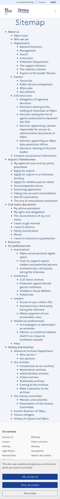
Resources (14, 242)
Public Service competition (36, 84)
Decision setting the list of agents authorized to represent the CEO (38, 117)
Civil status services (32, 279)
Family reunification (26, 230)
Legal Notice (8, 450)
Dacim (24, 54)
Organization (22, 43)
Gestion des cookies (41, 455)
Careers (18, 76)
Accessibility (37, 450)
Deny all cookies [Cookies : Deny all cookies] (30, 484)
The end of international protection (36, 200)
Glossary (35, 446)
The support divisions (33, 65)
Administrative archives (34, 373)
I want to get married (27, 223)
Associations (21, 249)
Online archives (29, 377)
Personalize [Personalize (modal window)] (30, 493)
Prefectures (26, 294)
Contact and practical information (35, 155)
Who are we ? (28, 354)
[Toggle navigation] (55, 11)
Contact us (7, 437)
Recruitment (27, 91)
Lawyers (19, 298)
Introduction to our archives (37, 366)
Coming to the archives (34, 384)
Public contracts (39, 441)
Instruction (26, 58)
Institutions (21, 275)
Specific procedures (26, 196)
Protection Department (34, 61)
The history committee (28, 396)
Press (17, 343)
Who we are (21, 39)
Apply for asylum (24, 170)
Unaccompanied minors (28, 185)
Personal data (9, 455)
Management (28, 50)
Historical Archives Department (33, 350)
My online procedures (27, 208)
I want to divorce (24, 227)
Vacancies (26, 80)
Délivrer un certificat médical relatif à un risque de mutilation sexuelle (38, 335)
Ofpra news (21, 35)
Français (42, 2)
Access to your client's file (36, 302)
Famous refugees (24, 414)
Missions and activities (33, 399)
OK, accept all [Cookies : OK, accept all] (30, 476)
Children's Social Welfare (35, 290)
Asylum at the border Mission (37, 73)
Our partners (27, 358)
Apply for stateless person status (34, 181)
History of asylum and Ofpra (31, 418)
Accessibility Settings (25, 2)
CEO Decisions (23, 95)
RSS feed (35, 437)
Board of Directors (31, 46)
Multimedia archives (32, 381)
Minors (18, 234)
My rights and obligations (29, 211)
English (53, 2)
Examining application (27, 189)
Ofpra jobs (26, 88)
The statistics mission (33, 69)
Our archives (21, 362)
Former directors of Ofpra (30, 411)
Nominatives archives (33, 369)
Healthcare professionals (29, 320)
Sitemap (6, 446)
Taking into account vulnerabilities (35, 193)
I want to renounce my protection (34, 238)
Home (8, 23)
